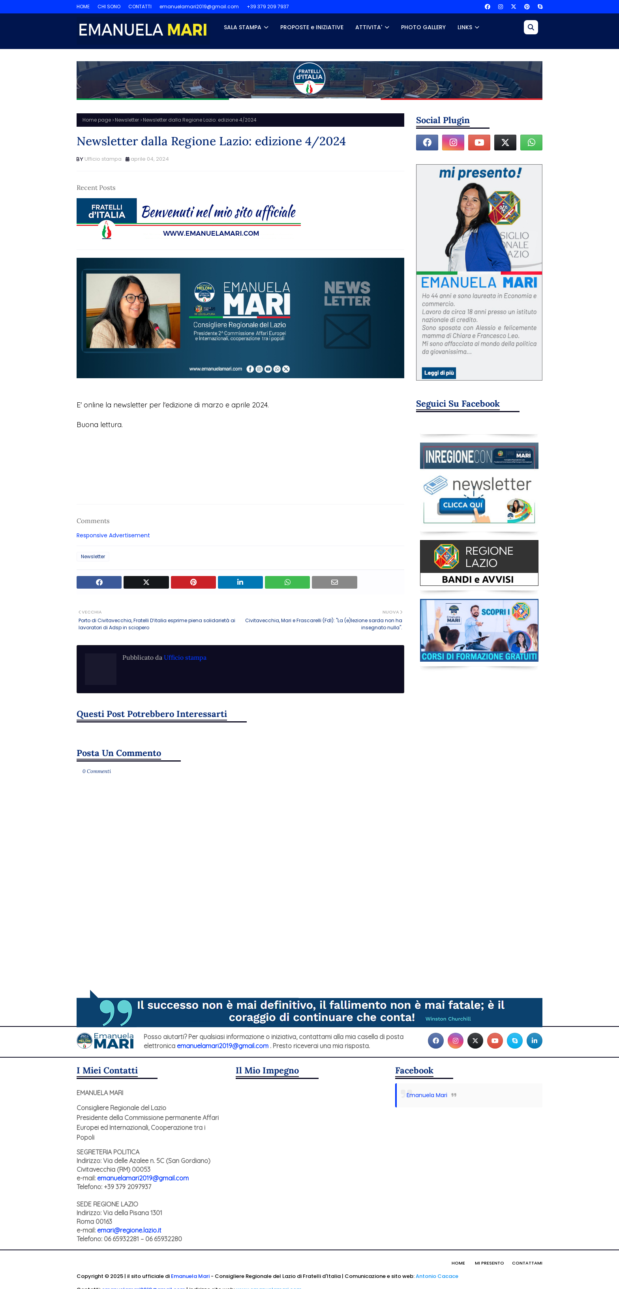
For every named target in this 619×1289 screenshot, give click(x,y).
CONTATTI (140, 6)
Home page (97, 119)
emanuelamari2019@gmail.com (199, 6)
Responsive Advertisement (113, 535)
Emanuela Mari (427, 1095)
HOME (83, 6)
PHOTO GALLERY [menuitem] (423, 27)
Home (458, 1263)
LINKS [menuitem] (465, 27)
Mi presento (489, 1263)
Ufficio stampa (103, 159)
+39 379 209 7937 (268, 6)
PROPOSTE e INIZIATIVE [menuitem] (311, 27)
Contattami (527, 1263)
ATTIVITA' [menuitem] (368, 27)
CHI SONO (109, 6)
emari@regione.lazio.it (129, 1230)
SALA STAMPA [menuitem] (242, 27)
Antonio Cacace (437, 1276)
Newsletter (127, 119)
